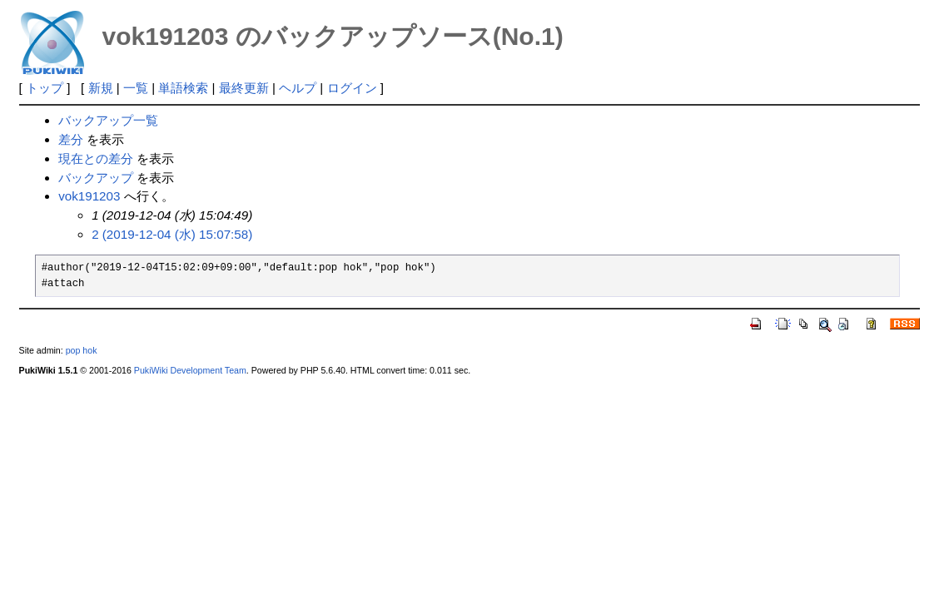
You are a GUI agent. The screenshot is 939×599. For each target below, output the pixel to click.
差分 (70, 139)
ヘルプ (297, 88)
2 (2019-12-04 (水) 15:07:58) (172, 234)
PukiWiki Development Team (190, 370)
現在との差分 (95, 158)
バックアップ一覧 (108, 120)
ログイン (352, 88)
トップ (44, 88)
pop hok (81, 350)
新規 (100, 88)
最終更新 (244, 88)
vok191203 (89, 196)
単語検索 (183, 88)
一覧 (135, 88)
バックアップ (95, 178)
